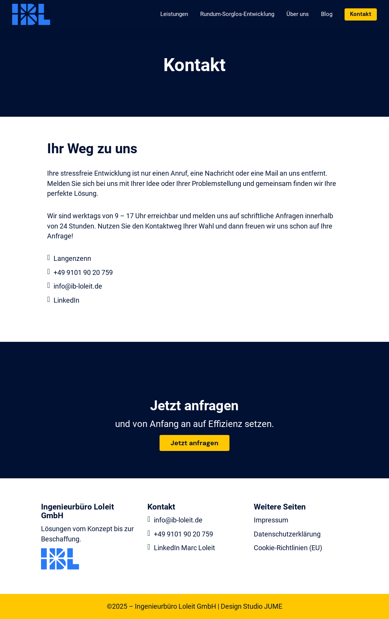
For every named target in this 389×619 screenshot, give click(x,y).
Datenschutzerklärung (287, 534)
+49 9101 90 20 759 (83, 272)
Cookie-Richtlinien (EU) (288, 548)
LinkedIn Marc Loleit (184, 548)
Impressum (271, 520)
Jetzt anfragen (194, 443)
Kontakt (360, 14)
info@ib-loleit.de (78, 286)
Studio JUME (262, 606)
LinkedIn (66, 300)
